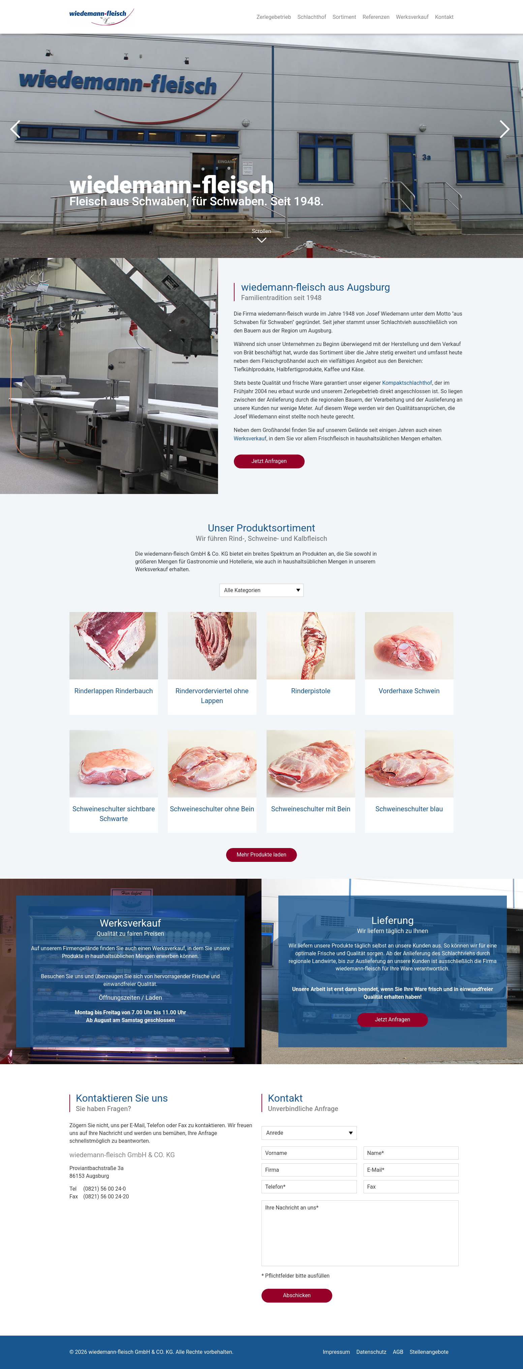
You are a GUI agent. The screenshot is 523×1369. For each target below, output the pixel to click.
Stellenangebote (429, 1352)
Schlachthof (312, 17)
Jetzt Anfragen (269, 461)
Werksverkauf (412, 17)
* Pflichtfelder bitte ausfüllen (296, 1276)
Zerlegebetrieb (273, 17)
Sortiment (344, 17)
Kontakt (444, 17)
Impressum (336, 1352)
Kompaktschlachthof (407, 383)
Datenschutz (371, 1352)
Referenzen (376, 17)
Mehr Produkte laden (261, 854)
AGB (398, 1352)
